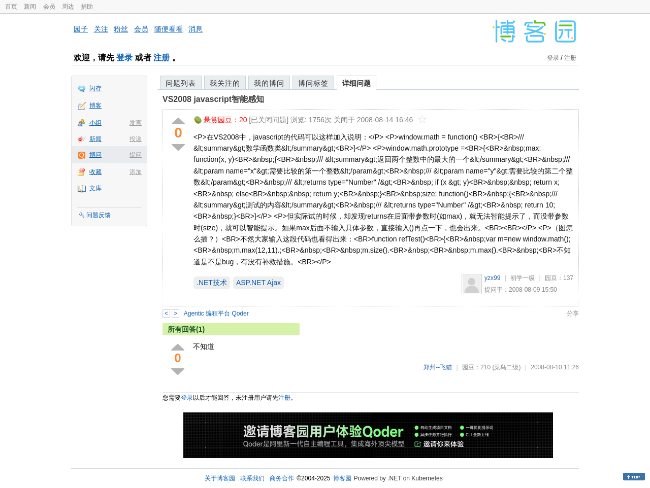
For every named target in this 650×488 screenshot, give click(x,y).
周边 (68, 6)
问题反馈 (98, 215)
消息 (195, 29)
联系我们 (252, 478)
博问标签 (313, 83)
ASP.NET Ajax (258, 282)
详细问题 (356, 83)
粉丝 (121, 29)
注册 (161, 57)
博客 (95, 105)
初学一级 (522, 278)
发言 (135, 122)
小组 (95, 122)
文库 (95, 188)
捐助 (87, 6)
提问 (135, 154)
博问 (95, 154)
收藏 (95, 172)
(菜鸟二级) (506, 367)
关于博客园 (220, 478)
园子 (81, 29)
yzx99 (492, 278)
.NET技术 (212, 282)
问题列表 (181, 83)
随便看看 (168, 29)
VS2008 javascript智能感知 (213, 99)
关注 (101, 29)
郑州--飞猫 (438, 367)
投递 (135, 139)
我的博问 (269, 83)
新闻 (30, 6)
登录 (124, 57)
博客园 (342, 478)
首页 (11, 6)
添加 (135, 172)
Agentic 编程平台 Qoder (216, 313)
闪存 (95, 88)
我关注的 (225, 83)
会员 (49, 6)
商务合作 (282, 478)
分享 (573, 313)
